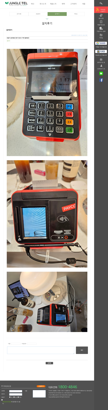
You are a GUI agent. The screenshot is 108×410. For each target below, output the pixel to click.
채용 (83, 4)
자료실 (75, 14)
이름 (9, 343)
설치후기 (57, 14)
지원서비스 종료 (101, 31)
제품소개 (53, 4)
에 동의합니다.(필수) (11, 402)
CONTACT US (101, 68)
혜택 (63, 4)
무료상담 (103, 10)
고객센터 (73, 4)
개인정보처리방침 (6, 401)
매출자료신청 (101, 25)
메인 (32, 4)
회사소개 (43, 4)
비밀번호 (24, 343)
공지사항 (19, 14)
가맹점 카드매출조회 (101, 47)
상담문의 (38, 14)
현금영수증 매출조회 (101, 55)
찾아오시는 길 (101, 62)
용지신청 (101, 18)
